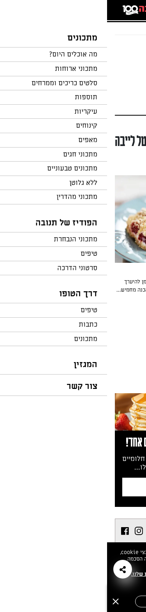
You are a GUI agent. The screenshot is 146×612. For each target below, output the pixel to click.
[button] (15, 569)
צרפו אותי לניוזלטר (74, 487)
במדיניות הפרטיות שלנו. (52, 574)
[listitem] (47, 531)
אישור (47, 601)
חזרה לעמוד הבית (116, 50)
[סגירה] (8, 601)
